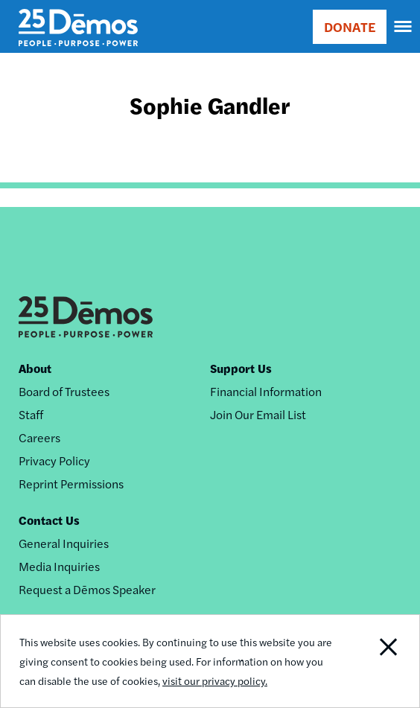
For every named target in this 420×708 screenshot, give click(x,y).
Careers (39, 437)
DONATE (349, 26)
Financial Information (266, 391)
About (35, 368)
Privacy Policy (54, 460)
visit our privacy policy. (214, 680)
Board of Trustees (64, 391)
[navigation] (403, 26)
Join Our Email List (258, 414)
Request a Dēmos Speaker (87, 589)
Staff (31, 414)
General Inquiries (64, 543)
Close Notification (377, 661)
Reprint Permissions (71, 483)
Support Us (241, 368)
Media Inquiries (59, 566)
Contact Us (49, 520)
